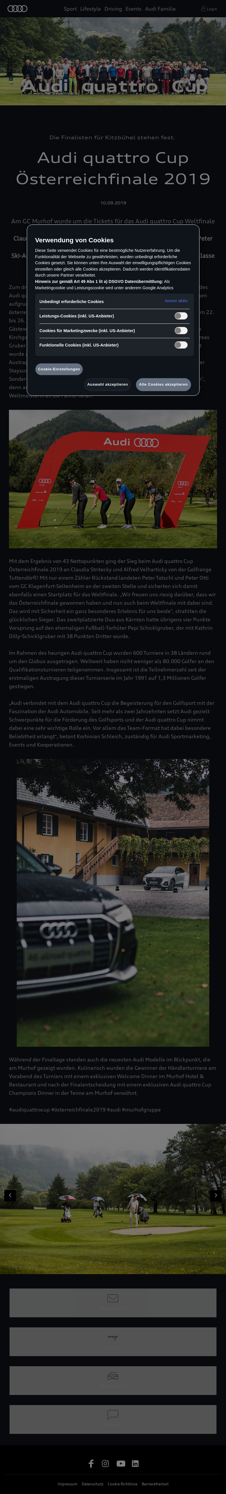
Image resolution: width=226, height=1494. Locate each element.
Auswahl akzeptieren (107, 384)
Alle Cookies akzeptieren (163, 384)
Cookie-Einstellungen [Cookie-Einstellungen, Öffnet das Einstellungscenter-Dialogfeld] (59, 369)
